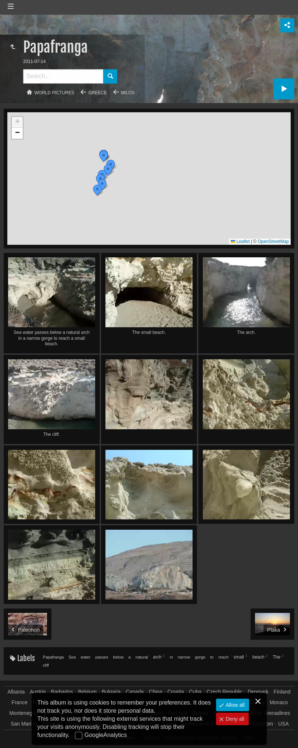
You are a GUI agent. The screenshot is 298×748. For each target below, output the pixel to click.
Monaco (279, 702)
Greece (97, 92)
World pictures (55, 92)
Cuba (195, 692)
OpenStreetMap (273, 241)
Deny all (234, 719)
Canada (135, 692)
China (155, 692)
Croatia (176, 692)
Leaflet (240, 241)
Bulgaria (111, 692)
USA (283, 724)
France (19, 702)
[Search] (63, 76)
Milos (127, 92)
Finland (282, 692)
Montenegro (23, 713)
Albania (16, 692)
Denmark (258, 692)
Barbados (62, 692)
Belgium (87, 692)
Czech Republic (225, 692)
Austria (38, 692)
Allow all (234, 705)
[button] (108, 170)
